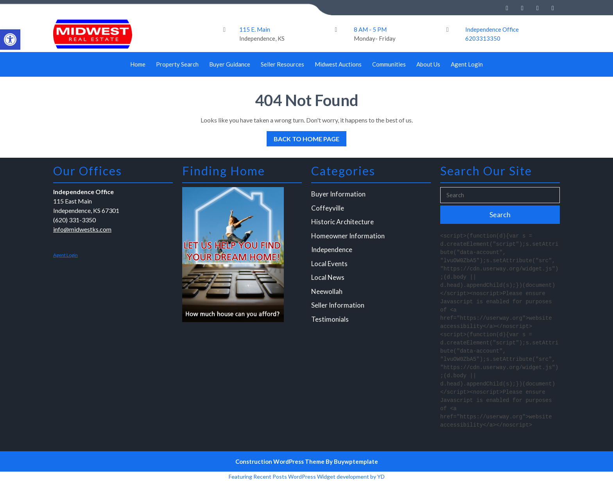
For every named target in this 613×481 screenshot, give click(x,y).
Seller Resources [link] (282, 64)
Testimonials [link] (330, 319)
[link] (10, 39)
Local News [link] (328, 278)
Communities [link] (389, 64)
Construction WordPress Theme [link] (279, 461)
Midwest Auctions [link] (338, 64)
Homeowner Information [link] (348, 236)
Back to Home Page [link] (303, 136)
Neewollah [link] (327, 291)
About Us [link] (428, 64)
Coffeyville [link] (328, 209)
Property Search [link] (177, 64)
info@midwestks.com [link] (82, 230)
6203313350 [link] (482, 38)
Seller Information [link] (338, 305)
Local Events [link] (330, 264)
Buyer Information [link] (339, 195)
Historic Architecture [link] (343, 223)
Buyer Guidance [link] (229, 64)
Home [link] (137, 64)
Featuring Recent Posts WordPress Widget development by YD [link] (307, 476)
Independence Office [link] (492, 29)
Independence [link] (332, 250)
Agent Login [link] (467, 64)
